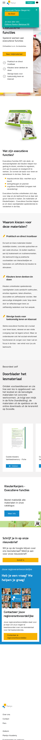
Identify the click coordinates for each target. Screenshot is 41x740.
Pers (4, 723)
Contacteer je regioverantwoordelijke (16, 636)
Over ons (6, 714)
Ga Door (11, 14)
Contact (6, 719)
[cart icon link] (37, 2)
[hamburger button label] (4, 2)
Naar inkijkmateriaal (14, 54)
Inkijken (13, 466)
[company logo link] (11, 3)
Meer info (12, 513)
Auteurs (6, 731)
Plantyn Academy (10, 735)
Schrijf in (20, 560)
